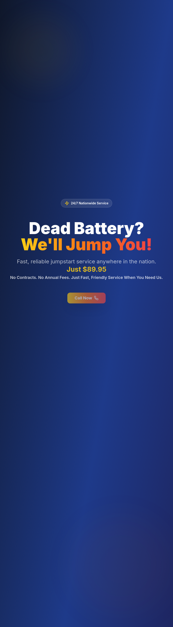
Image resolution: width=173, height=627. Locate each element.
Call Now (86, 298)
